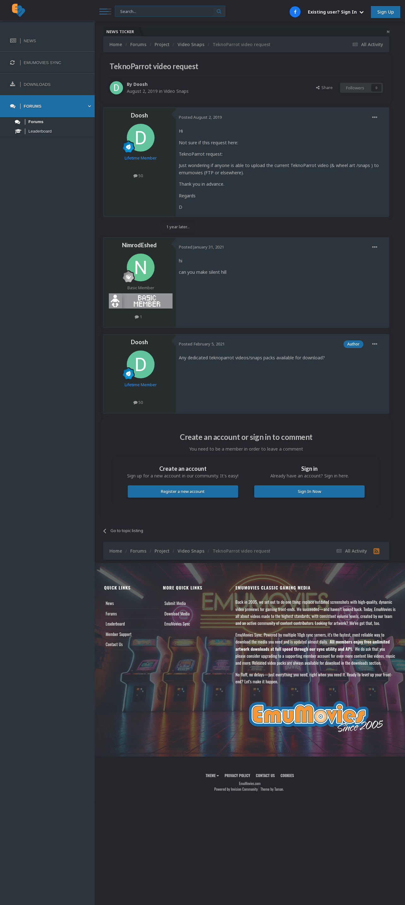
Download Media (177, 613)
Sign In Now (309, 491)
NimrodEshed (139, 245)
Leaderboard (115, 623)
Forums (111, 613)
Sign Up (385, 12)
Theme (212, 775)
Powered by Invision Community (236, 789)
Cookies (287, 775)
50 (138, 175)
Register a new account (183, 491)
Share (324, 87)
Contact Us (114, 644)
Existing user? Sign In (336, 12)
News (110, 603)
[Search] (170, 11)
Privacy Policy (237, 775)
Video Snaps (176, 91)
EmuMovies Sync (177, 623)
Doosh (140, 84)
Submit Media (175, 603)
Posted (200, 117)
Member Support (119, 634)
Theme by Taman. (272, 789)
